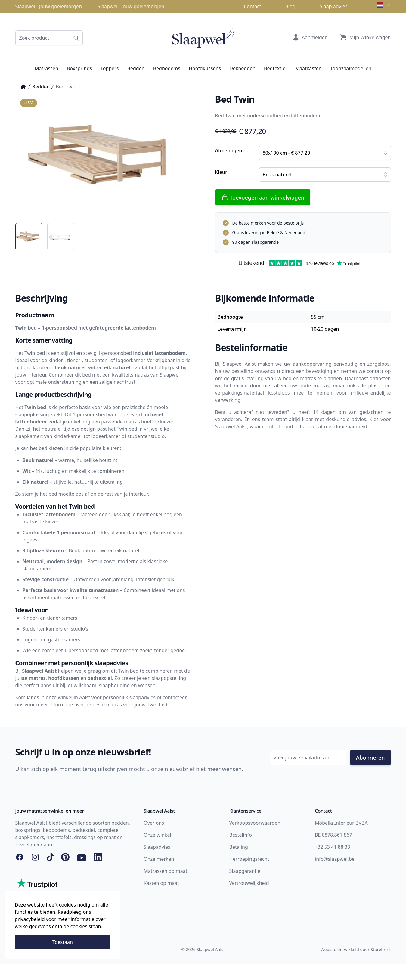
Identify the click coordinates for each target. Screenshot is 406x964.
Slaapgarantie (245, 871)
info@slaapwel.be (335, 859)
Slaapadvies (157, 847)
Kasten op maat (161, 883)
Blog (290, 6)
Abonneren (370, 757)
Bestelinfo (240, 835)
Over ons (154, 823)
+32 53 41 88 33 (332, 847)
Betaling (238, 847)
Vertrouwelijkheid (249, 883)
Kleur (221, 172)
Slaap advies (334, 6)
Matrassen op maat (165, 871)
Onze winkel (157, 835)
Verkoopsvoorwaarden (254, 823)
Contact (252, 6)
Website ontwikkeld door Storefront (356, 949)
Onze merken (159, 859)
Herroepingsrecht (249, 859)
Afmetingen (228, 150)
